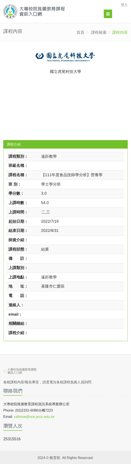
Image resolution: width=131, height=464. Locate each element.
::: (5, 371)
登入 (124, 5)
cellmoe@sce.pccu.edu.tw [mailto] (34, 417)
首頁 (80, 32)
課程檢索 (99, 32)
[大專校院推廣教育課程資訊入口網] (53, 11)
